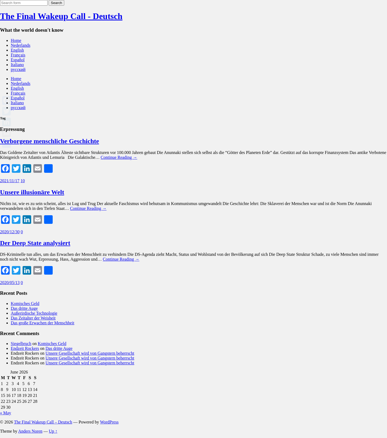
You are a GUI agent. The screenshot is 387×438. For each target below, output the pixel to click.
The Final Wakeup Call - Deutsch (61, 16)
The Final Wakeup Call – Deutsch (43, 422)
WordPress (109, 422)
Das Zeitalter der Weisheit (33, 318)
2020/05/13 (10, 282)
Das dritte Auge (24, 308)
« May (5, 413)
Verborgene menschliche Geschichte (49, 141)
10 (22, 180)
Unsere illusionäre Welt (32, 192)
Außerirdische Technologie (34, 313)
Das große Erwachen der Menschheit (42, 323)
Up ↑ (53, 431)
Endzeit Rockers (25, 348)
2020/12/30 (10, 231)
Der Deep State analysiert (35, 242)
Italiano (17, 64)
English (17, 50)
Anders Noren (30, 431)
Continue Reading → (119, 157)
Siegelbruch (21, 343)
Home (16, 40)
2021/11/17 (9, 180)
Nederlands (20, 45)
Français (18, 55)
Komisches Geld (25, 303)
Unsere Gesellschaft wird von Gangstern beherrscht (89, 353)
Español (18, 60)
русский (18, 69)
